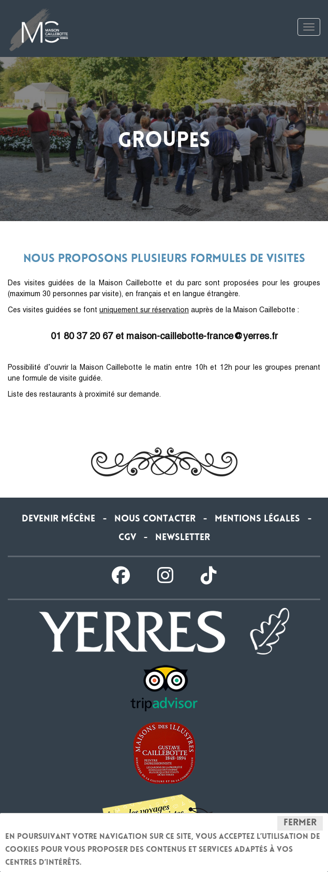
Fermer (300, 823)
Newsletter (182, 538)
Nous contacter (155, 519)
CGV (127, 538)
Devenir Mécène (58, 519)
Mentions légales (257, 519)
